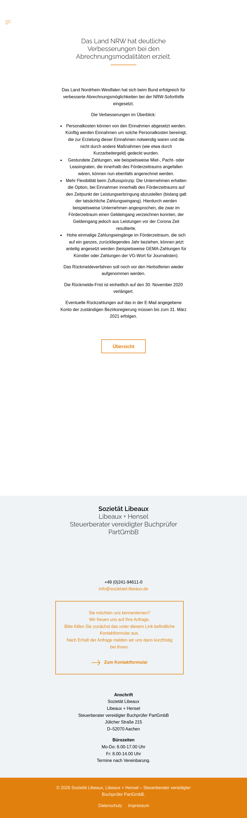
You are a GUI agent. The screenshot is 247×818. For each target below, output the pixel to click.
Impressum (138, 805)
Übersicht (123, 346)
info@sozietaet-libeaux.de (123, 589)
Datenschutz (110, 805)
